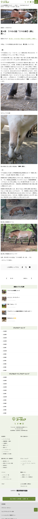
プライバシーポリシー (6, 507)
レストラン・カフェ (26, 461)
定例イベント (6, 477)
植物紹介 (5, 467)
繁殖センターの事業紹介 (27, 477)
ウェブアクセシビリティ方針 (7, 511)
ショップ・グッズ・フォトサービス (29, 464)
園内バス (5, 447)
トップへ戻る (36, 510)
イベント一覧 (6, 475)
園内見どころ (6, 461)
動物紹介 (5, 465)
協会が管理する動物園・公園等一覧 (19, 499)
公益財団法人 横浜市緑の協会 (19, 490)
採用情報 (3, 504)
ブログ (2, 484)
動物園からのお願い (7, 453)
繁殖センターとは (26, 475)
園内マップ (5, 445)
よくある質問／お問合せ (25, 484)
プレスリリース (23, 486)
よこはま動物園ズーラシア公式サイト (5, 2)
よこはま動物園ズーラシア (19, 419)
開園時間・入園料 (7, 441)
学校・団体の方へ (24, 436)
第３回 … (12, 278)
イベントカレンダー (7, 479)
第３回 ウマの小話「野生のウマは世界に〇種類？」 (23, 38)
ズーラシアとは (6, 439)
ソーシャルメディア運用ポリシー (8, 515)
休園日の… (25, 278)
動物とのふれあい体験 (8, 463)
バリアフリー (6, 451)
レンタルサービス (7, 449)
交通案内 (5, 443)
